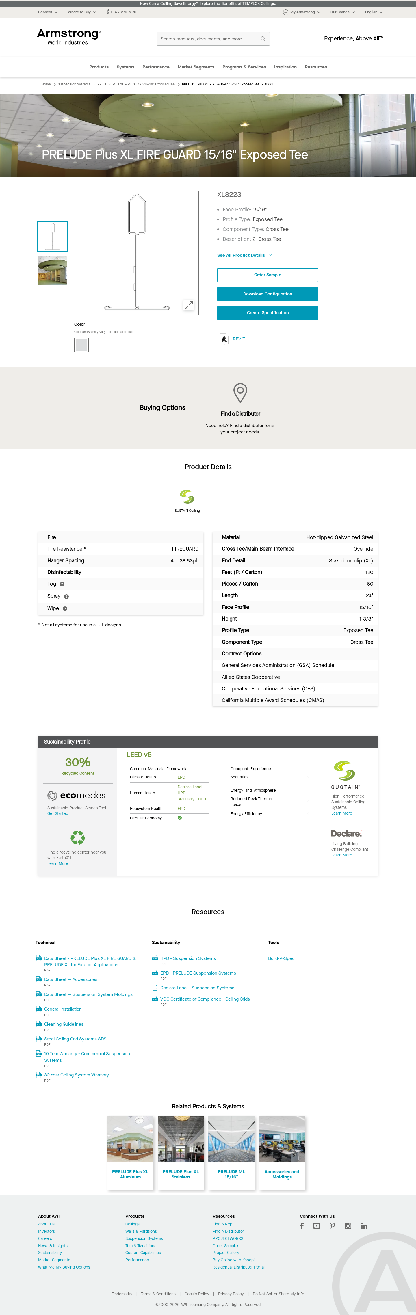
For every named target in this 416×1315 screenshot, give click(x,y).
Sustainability (50, 1253)
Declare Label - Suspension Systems (197, 988)
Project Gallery (226, 1253)
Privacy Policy (231, 1294)
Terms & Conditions (158, 1294)
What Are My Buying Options (64, 1267)
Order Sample (268, 275)
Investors (46, 1231)
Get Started (57, 813)
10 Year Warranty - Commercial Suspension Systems (87, 1056)
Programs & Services (244, 67)
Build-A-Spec (281, 958)
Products (99, 67)
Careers (45, 1238)
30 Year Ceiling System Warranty (76, 1075)
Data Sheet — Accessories (70, 979)
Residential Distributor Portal (239, 1267)
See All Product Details (244, 255)
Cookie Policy (197, 1294)
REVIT (231, 340)
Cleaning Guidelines (63, 1024)
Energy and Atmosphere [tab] (253, 790)
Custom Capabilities (143, 1253)
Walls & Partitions (141, 1231)
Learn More (57, 863)
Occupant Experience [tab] (251, 768)
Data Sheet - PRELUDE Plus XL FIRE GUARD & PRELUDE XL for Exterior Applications (90, 961)
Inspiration (285, 67)
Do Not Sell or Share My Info (278, 1294)
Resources (316, 67)
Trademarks (122, 1294)
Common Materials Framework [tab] (158, 768)
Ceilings (132, 1224)
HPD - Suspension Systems (188, 958)
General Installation (63, 1009)
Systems (125, 67)
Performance (156, 67)
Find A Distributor (228, 1231)
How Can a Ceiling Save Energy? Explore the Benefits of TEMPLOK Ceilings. (208, 3)
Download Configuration (268, 294)
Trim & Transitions (140, 1246)
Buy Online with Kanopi (234, 1260)
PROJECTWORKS (228, 1238)
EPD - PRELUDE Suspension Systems (198, 973)
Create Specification (268, 313)
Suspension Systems (144, 1238)
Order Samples (226, 1246)
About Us (46, 1224)
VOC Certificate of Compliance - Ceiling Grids (205, 999)
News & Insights (53, 1246)
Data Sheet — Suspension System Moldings (88, 994)
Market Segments (196, 67)
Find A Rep (222, 1224)
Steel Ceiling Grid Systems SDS (75, 1039)
